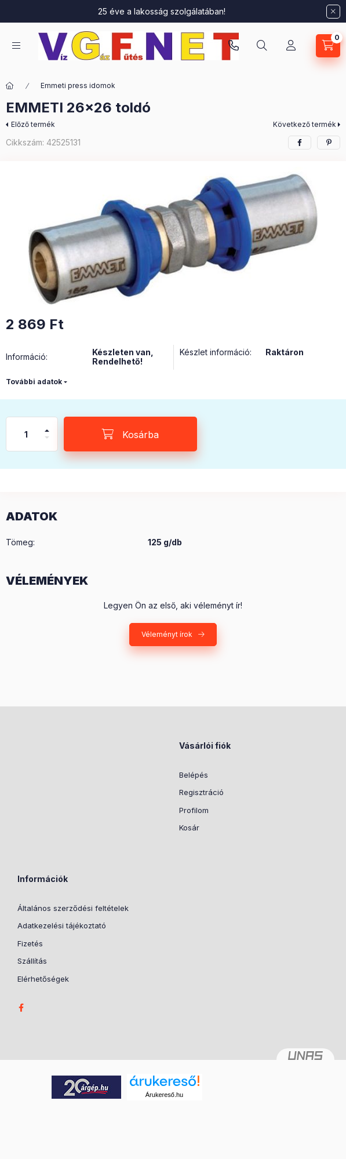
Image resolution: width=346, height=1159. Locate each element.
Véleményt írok (166, 634)
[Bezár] (333, 12)
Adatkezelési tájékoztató (61, 925)
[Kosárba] (130, 434)
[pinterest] (328, 143)
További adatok (34, 381)
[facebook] (299, 143)
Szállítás (32, 960)
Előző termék (33, 124)
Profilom (194, 810)
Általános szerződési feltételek (73, 908)
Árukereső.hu (164, 1094)
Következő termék (304, 124)
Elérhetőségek (43, 978)
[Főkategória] (10, 86)
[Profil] (291, 45)
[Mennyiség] (26, 434)
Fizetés (30, 943)
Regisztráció (201, 792)
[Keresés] (262, 45)
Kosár (189, 827)
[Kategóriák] (16, 45)
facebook (20, 1007)
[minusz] (47, 442)
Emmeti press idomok (78, 85)
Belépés (193, 774)
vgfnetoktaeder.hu (234, 46)
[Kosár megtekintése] (328, 45)
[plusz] (47, 425)
